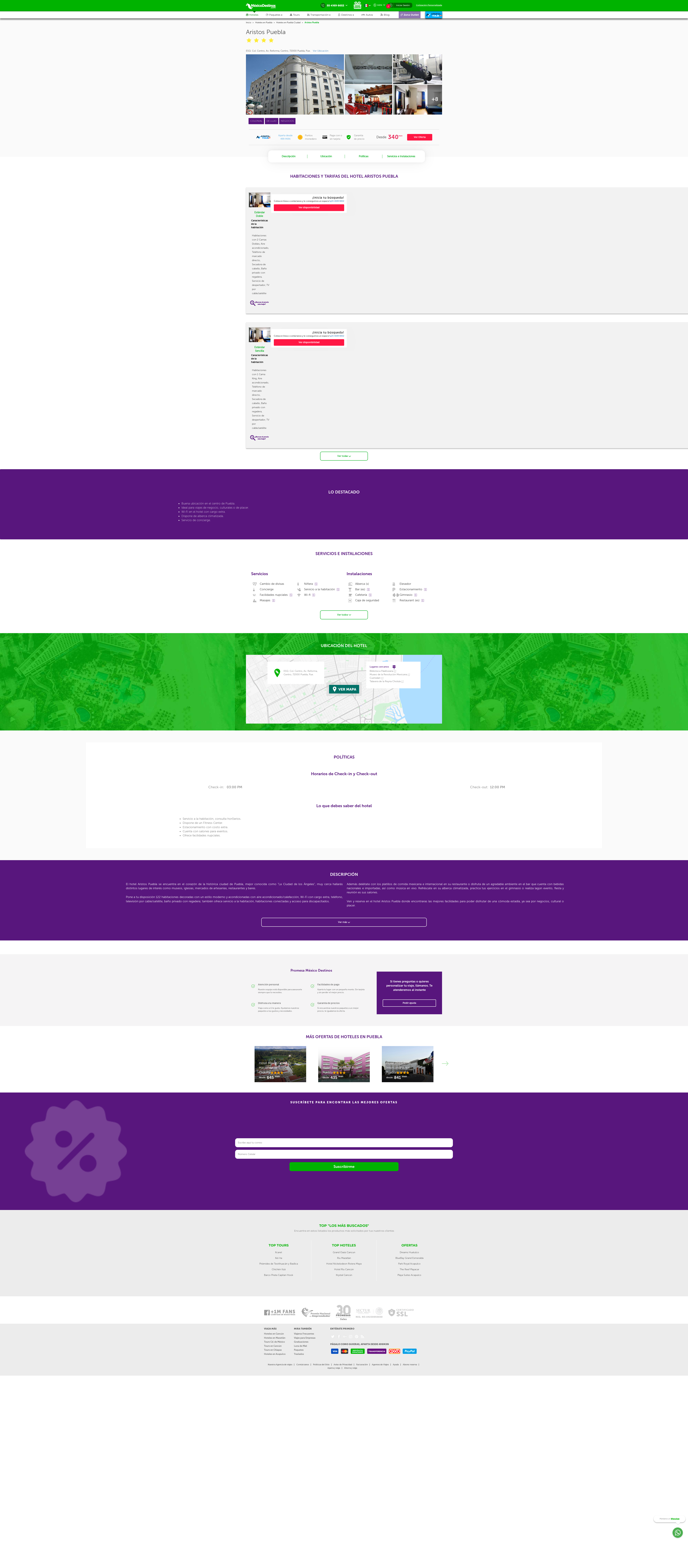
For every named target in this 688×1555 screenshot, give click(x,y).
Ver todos (344, 614)
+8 (434, 99)
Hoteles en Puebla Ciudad (288, 22)
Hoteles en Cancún (274, 1333)
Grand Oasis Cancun (344, 1252)
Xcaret (278, 1252)
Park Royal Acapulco (409, 1263)
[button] (322, 14)
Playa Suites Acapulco (409, 1275)
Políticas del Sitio (321, 1365)
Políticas (363, 156)
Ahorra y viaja (350, 1368)
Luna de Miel (300, 1346)
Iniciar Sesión (403, 5)
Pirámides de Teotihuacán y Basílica (278, 1263)
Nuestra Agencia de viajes (280, 1365)
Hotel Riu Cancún (344, 1269)
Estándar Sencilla (259, 349)
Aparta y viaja (333, 1368)
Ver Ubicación (320, 50)
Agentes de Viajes (380, 1365)
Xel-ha (278, 1258)
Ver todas (344, 456)
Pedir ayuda (409, 1003)
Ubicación (326, 156)
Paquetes (299, 1350)
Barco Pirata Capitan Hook (278, 1275)
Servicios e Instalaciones (401, 156)
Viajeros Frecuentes (304, 1333)
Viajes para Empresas (304, 1338)
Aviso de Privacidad (343, 1365)
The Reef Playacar (409, 1269)
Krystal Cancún (344, 1275)
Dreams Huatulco (409, 1252)
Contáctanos (302, 1365)
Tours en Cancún (273, 1346)
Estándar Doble (259, 214)
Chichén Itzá (279, 1269)
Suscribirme (344, 1166)
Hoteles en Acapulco (275, 1354)
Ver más (344, 922)
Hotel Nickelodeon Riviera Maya (344, 1263)
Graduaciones (301, 1342)
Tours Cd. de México (274, 1342)
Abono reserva (410, 1365)
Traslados (299, 1354)
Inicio (248, 22)
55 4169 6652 (337, 201)
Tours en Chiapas (273, 1350)
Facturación (362, 1365)
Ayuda (396, 1365)
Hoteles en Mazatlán (274, 1338)
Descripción (288, 156)
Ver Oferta (420, 137)
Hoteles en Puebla (263, 22)
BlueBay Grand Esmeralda (409, 1258)
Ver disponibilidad (309, 207)
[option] (309, 203)
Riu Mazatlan (344, 1258)
